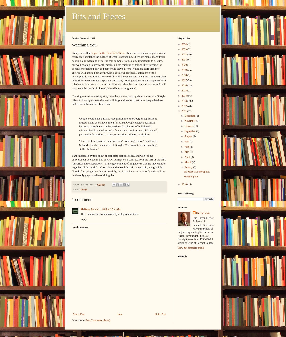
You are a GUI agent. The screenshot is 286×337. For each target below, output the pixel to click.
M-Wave (85, 209)
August (189, 136)
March (188, 162)
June (187, 146)
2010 (185, 184)
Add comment (80, 227)
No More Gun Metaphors (197, 171)
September (190, 131)
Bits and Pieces (98, 16)
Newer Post (79, 314)
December (190, 115)
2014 (185, 95)
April (188, 157)
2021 (185, 59)
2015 (185, 90)
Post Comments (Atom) (98, 320)
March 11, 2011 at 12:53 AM (105, 209)
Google (84, 189)
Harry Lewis (203, 213)
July (187, 141)
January (189, 167)
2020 (185, 65)
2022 (185, 54)
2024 (185, 44)
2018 (185, 75)
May (187, 151)
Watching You (191, 176)
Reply (84, 219)
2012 (185, 106)
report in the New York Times (108, 52)
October (189, 126)
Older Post (160, 314)
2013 (185, 101)
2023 (185, 49)
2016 (185, 85)
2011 (184, 111)
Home (120, 314)
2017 (185, 80)
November (190, 120)
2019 (185, 70)
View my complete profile (191, 247)
